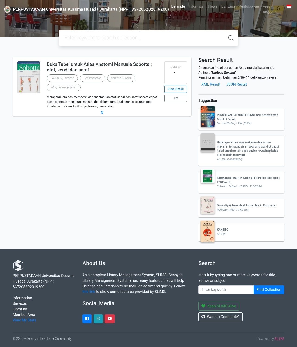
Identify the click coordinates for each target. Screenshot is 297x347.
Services (20, 303)
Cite (175, 98)
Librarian (20, 309)
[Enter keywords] (226, 289)
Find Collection (269, 289)
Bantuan (228, 6)
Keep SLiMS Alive (218, 306)
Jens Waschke (92, 78)
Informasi (196, 6)
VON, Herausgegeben (64, 87)
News (212, 6)
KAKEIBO (222, 229)
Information (22, 298)
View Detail (176, 89)
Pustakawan (249, 6)
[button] (102, 112)
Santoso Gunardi (121, 78)
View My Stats (24, 320)
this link (88, 291)
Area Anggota (270, 9)
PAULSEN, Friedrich (62, 78)
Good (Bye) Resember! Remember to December (246, 205)
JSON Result (236, 84)
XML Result (210, 84)
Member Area (24, 314)
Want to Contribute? (220, 317)
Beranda (178, 6)
